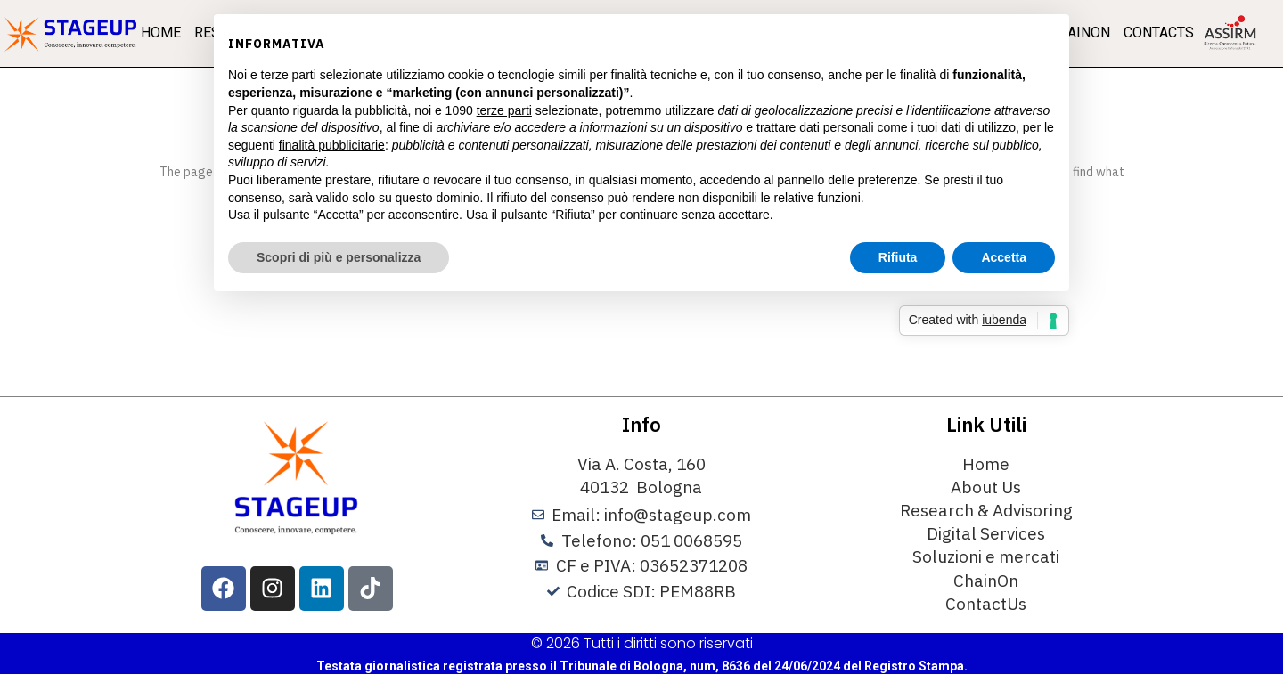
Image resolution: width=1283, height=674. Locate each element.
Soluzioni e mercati (985, 556)
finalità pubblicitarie (332, 145)
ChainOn (985, 580)
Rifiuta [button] (898, 257)
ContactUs (985, 603)
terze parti (504, 110)
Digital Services (986, 533)
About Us (986, 487)
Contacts (1159, 32)
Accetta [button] (1003, 257)
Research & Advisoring (986, 510)
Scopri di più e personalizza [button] (339, 257)
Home (161, 32)
